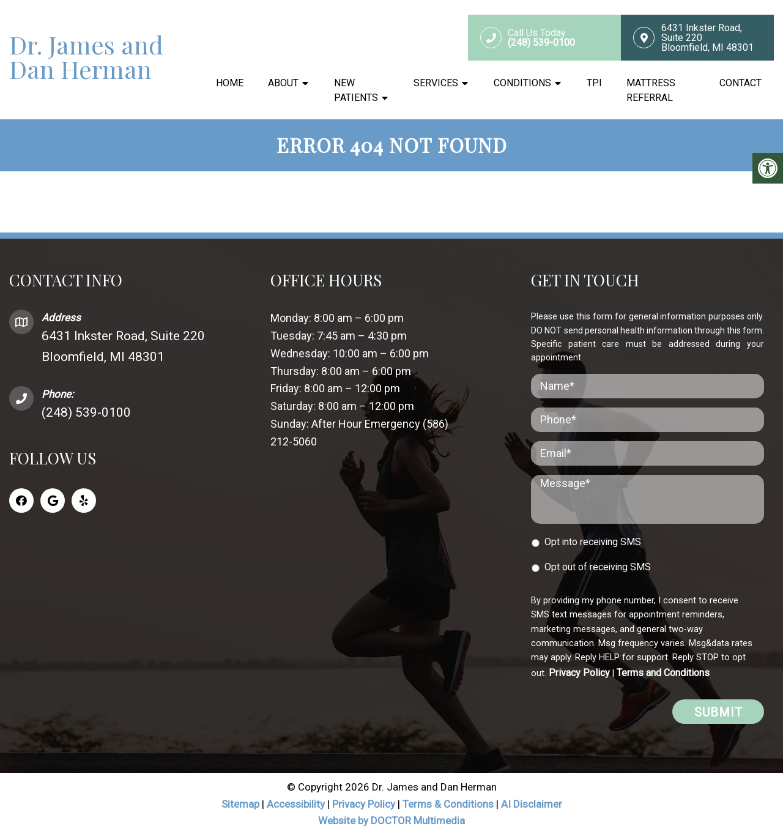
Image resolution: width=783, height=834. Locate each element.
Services (436, 83)
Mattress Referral (650, 91)
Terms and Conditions (663, 671)
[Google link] (52, 499)
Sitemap (240, 803)
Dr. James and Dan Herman (86, 57)
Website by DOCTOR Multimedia (391, 819)
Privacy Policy (579, 671)
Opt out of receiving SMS (597, 566)
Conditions (522, 83)
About (283, 83)
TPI (594, 83)
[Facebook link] (21, 499)
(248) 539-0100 (86, 411)
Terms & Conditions (449, 803)
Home (229, 83)
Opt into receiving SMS (592, 540)
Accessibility (296, 803)
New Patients (356, 91)
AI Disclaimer (531, 803)
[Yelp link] (84, 499)
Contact (740, 83)
